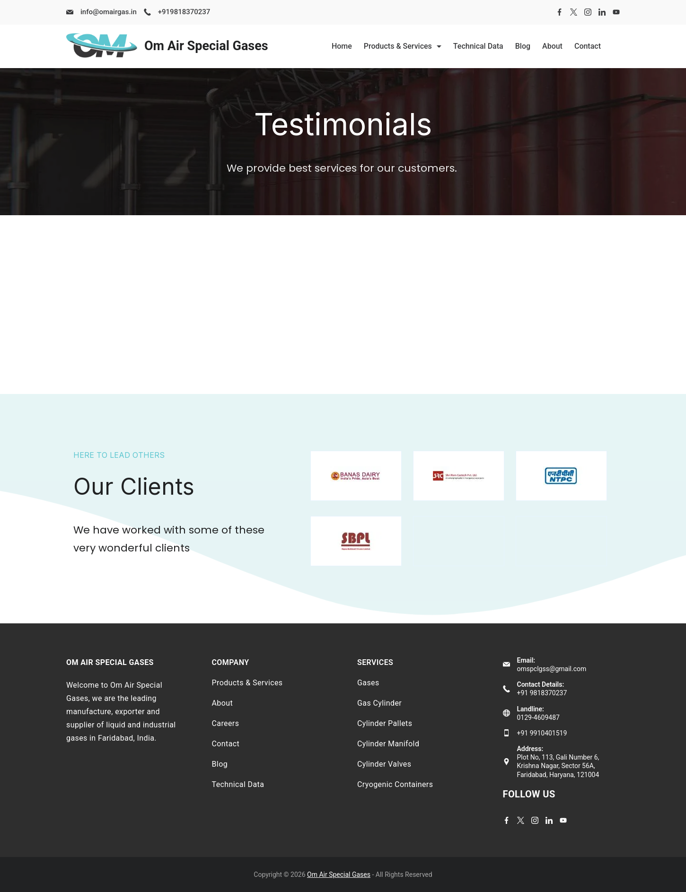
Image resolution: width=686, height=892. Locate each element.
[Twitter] (573, 12)
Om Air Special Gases (206, 45)
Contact (587, 46)
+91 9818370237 (542, 693)
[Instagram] (587, 12)
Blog (522, 46)
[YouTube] (616, 12)
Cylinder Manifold (388, 743)
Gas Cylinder (379, 703)
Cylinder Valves (384, 764)
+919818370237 (184, 12)
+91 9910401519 (542, 733)
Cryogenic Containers (395, 784)
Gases (368, 682)
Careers (225, 723)
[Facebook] (559, 12)
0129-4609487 (538, 717)
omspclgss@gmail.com (552, 669)
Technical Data (478, 46)
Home (342, 46)
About (552, 46)
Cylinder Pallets (384, 723)
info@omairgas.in (108, 12)
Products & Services (402, 46)
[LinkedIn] (602, 12)
